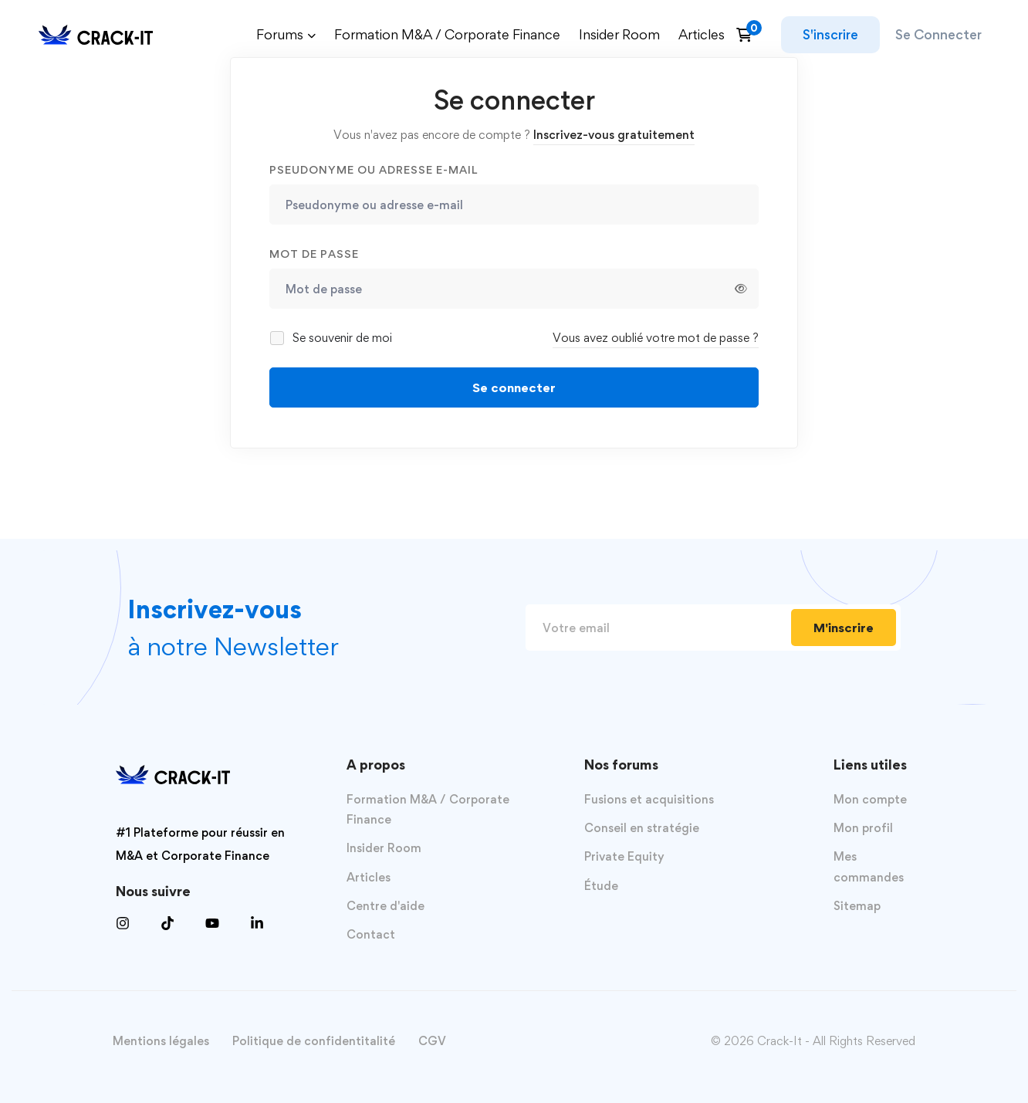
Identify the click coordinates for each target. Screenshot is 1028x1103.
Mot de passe (314, 253)
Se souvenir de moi (332, 337)
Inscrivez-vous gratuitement (614, 134)
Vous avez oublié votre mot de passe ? (656, 337)
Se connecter (514, 387)
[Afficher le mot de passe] (741, 289)
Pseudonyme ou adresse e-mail (373, 169)
